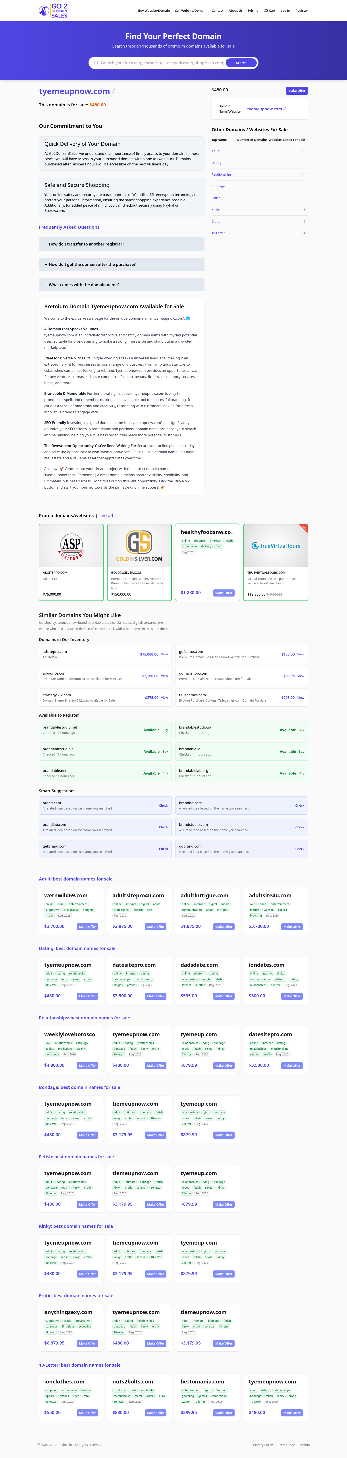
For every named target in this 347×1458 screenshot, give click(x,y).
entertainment (78, 904)
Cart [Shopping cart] (270, 10)
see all (106, 515)
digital (145, 904)
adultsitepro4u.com (138, 895)
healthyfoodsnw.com (208, 531)
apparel (50, 1396)
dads (219, 979)
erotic (87, 979)
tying (206, 1043)
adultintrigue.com (204, 895)
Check (163, 805)
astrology (82, 1043)
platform (199, 973)
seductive (85, 1326)
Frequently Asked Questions (69, 227)
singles (118, 985)
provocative (71, 910)
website (269, 910)
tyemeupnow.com (77, 91)
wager (186, 1402)
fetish (64, 979)
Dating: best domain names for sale (77, 948)
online (186, 541)
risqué (50, 915)
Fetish (216, 198)
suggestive (52, 910)
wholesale (147, 1390)
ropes (185, 1049)
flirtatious (68, 1326)
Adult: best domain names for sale (76, 879)
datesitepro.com (134, 964)
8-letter (200, 985)
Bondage (218, 186)
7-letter (186, 1054)
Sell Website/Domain (190, 10)
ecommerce (189, 546)
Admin (305, 1445)
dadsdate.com (199, 964)
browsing (256, 915)
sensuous (52, 1326)
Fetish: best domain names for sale (76, 1157)
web (252, 904)
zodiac (50, 1049)
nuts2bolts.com (132, 1381)
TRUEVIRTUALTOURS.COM (266, 572)
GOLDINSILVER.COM (126, 572)
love (48, 1043)
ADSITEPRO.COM (55, 572)
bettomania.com (202, 1381)
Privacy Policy (263, 1445)
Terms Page (286, 1445)
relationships (77, 973)
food (219, 546)
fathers (186, 985)
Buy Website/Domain (154, 10)
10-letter (51, 985)
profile (131, 985)
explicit (138, 910)
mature (254, 910)
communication (192, 910)
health (229, 541)
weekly (81, 1049)
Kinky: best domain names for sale (76, 1226)
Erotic (216, 221)
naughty (88, 910)
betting (222, 1390)
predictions (65, 1049)
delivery (206, 546)
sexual (209, 1049)
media (225, 904)
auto (162, 1396)
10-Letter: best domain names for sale (80, 1365)
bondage (51, 979)
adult (61, 904)
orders (150, 1396)
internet (215, 541)
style (76, 1396)
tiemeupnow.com (135, 1103)
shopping (52, 1390)
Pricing (253, 10)
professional (121, 910)
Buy (165, 730)
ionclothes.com (64, 1381)
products (200, 541)
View (164, 654)
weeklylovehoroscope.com (79, 1034)
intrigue (222, 910)
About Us (236, 10)
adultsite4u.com (270, 895)
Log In (285, 10)
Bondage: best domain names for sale (79, 1087)
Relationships (221, 174)
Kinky (216, 209)
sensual (141, 1118)
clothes (64, 1396)
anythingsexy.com (68, 1312)
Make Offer (296, 90)
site (149, 910)
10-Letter (218, 233)
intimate (130, 1112)
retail (87, 1396)
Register (301, 10)
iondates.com (267, 964)
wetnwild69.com (66, 895)
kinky (76, 979)
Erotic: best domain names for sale (76, 1296)
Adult (216, 151)
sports (209, 1390)
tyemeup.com (199, 1034)
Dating (217, 163)
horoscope (52, 1054)
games (203, 1396)
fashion (86, 1390)
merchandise (122, 1396)
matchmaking (143, 979)
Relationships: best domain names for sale (84, 1018)
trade (132, 1390)
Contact (218, 10)
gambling (188, 1396)
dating (61, 973)
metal (138, 1396)
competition (219, 1396)
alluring (50, 1332)
